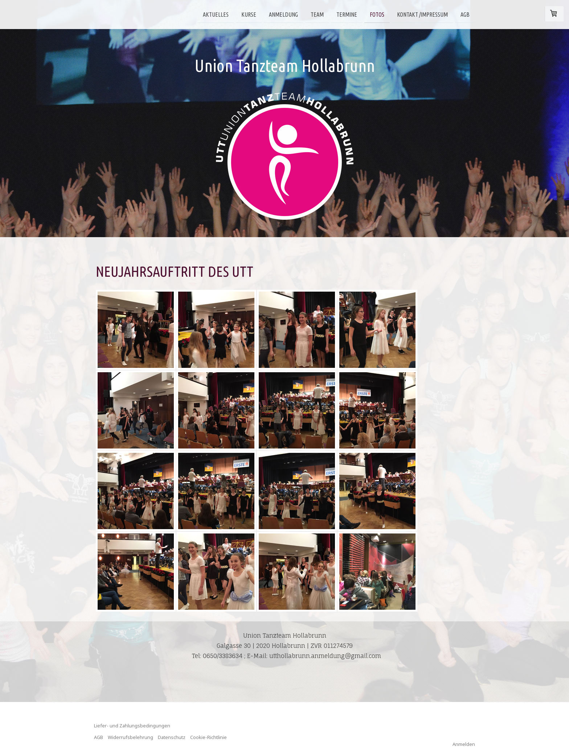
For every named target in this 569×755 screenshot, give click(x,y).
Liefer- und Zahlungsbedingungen (132, 725)
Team (317, 14)
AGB (465, 14)
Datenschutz (171, 737)
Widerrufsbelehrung (130, 737)
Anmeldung (283, 14)
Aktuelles (216, 14)
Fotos (377, 14)
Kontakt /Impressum (422, 14)
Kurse (248, 14)
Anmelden (464, 744)
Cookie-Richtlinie (208, 737)
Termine (346, 14)
